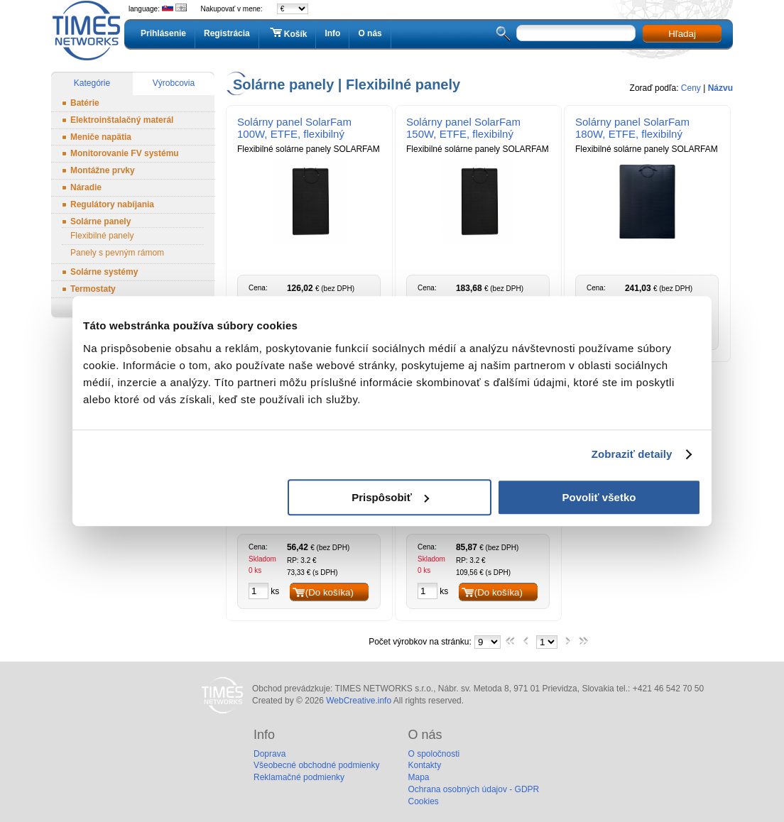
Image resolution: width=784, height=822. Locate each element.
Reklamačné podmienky (299, 777)
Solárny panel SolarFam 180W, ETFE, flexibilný (632, 128)
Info (332, 33)
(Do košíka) (329, 592)
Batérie (84, 103)
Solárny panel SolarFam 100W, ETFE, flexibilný (294, 128)
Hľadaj (682, 33)
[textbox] (576, 33)
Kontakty (424, 765)
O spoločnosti (433, 754)
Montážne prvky (102, 170)
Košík (287, 33)
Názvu (720, 88)
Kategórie (92, 83)
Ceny (691, 88)
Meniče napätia (100, 137)
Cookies (423, 801)
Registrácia (227, 33)
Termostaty (93, 289)
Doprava (269, 754)
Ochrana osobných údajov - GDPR (473, 789)
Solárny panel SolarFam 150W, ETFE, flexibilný (463, 128)
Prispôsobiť (390, 497)
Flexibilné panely (102, 236)
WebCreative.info (358, 701)
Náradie (86, 187)
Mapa (418, 777)
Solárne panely (100, 221)
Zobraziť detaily (632, 454)
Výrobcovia (174, 83)
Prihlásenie (163, 33)
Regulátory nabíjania (112, 204)
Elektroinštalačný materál (121, 120)
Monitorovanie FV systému (124, 153)
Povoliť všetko (599, 497)
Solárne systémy (104, 272)
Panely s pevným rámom (117, 253)
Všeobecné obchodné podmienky (316, 765)
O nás (369, 33)
